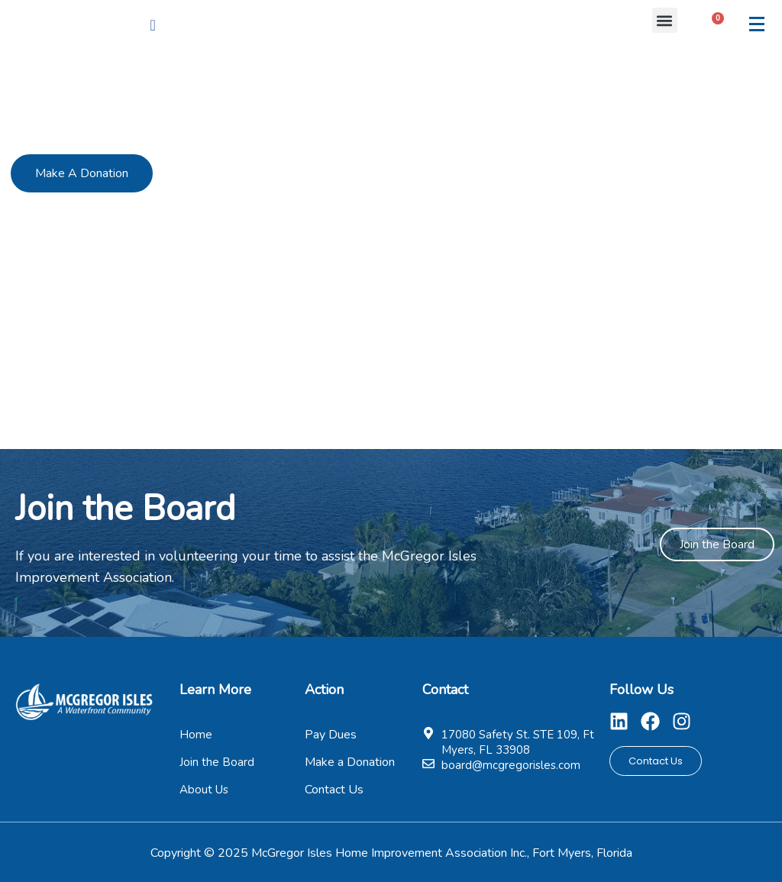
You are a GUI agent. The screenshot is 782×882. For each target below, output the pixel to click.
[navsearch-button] (152, 25)
